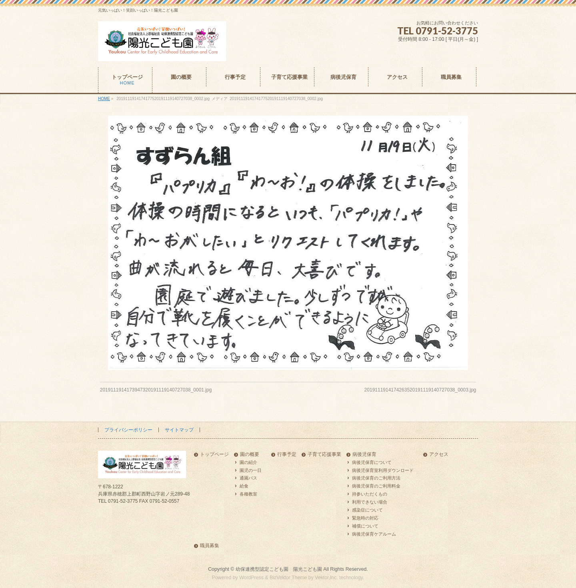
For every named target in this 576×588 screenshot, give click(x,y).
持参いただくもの (369, 494)
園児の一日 (251, 470)
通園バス (248, 478)
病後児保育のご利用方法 (376, 478)
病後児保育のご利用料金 (376, 486)
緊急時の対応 (365, 518)
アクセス (438, 454)
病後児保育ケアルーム (374, 534)
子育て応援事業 (324, 454)
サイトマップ (179, 429)
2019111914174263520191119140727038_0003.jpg (420, 390)
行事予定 (286, 454)
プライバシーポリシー (128, 429)
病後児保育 (364, 454)
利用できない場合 (369, 502)
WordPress (251, 577)
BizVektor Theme (288, 577)
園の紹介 (248, 462)
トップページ (214, 454)
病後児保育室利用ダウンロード (383, 470)
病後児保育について (372, 462)
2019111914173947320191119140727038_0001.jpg (156, 390)
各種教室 (248, 494)
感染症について (367, 510)
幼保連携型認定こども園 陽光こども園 (279, 569)
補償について (365, 526)
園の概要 (249, 454)
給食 (244, 486)
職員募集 (209, 545)
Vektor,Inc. (326, 577)
